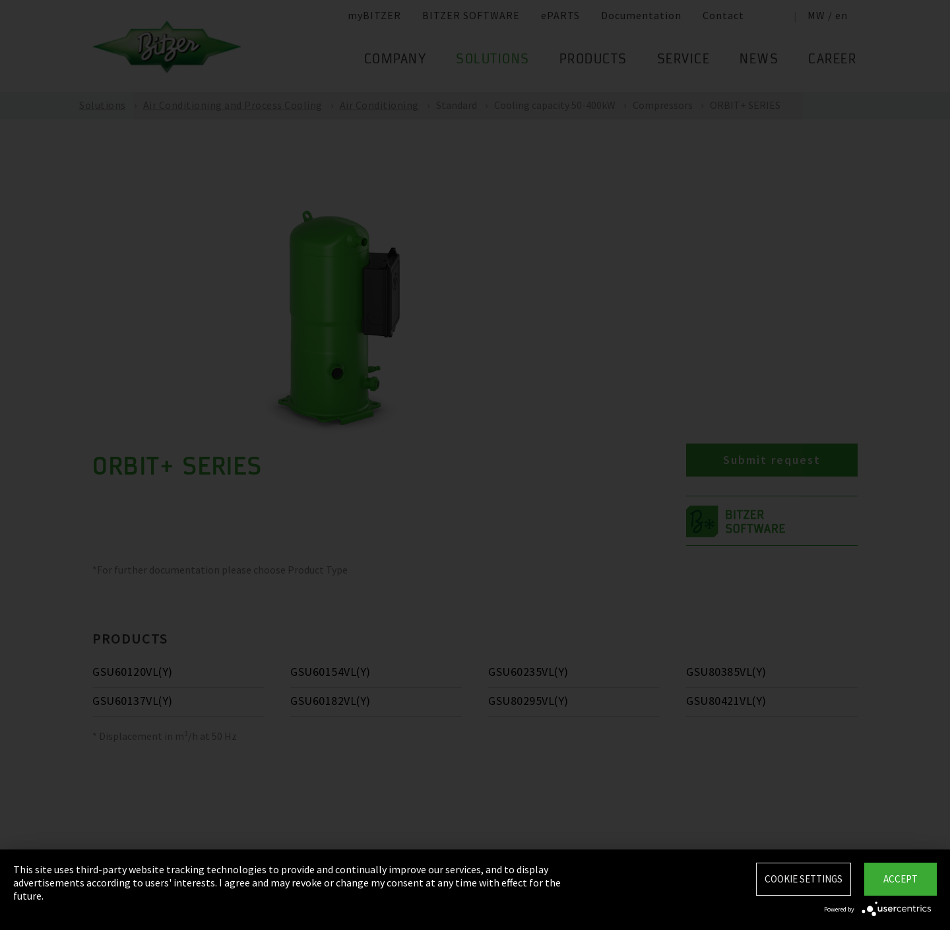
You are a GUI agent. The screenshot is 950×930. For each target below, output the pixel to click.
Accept (900, 879)
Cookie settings (803, 879)
